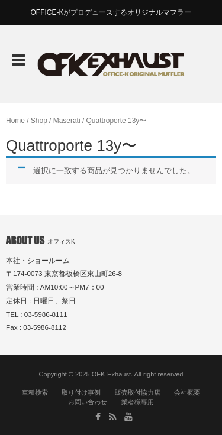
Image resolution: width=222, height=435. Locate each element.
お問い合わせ (87, 401)
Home (15, 120)
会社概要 (187, 392)
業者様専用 (137, 401)
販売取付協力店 (137, 392)
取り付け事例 (81, 392)
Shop (39, 120)
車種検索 (35, 392)
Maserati (67, 120)
